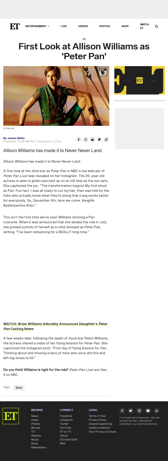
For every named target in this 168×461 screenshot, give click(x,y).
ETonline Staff (68, 440)
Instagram (66, 420)
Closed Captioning (100, 424)
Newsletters (38, 448)
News (34, 416)
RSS (62, 444)
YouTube (65, 428)
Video (34, 420)
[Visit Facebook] (122, 411)
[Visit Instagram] (139, 411)
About (64, 436)
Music (35, 440)
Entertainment (37, 26)
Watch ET (144, 26)
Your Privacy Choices (102, 432)
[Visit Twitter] (131, 411)
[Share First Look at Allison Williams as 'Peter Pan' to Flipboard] (99, 140)
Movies (35, 428)
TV (84, 39)
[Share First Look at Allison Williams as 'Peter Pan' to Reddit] (92, 140)
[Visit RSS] (156, 411)
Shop (125, 26)
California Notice (99, 428)
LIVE (64, 26)
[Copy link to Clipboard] (106, 140)
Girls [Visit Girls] (19, 387)
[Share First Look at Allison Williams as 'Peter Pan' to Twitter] (86, 140)
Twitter (64, 424)
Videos (83, 26)
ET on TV (65, 432)
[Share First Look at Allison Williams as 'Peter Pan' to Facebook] (79, 140)
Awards (36, 436)
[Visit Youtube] (148, 411)
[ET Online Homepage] (15, 26)
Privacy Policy (98, 420)
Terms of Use (97, 416)
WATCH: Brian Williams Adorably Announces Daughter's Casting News (55, 326)
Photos (104, 26)
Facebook (66, 416)
